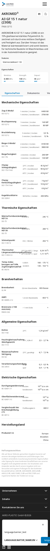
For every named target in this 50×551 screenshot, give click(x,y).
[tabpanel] (25, 270)
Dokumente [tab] (33, 93)
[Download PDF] (45, 14)
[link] (39, 14)
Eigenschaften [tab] (12, 93)
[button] (21, 540)
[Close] (43, 524)
